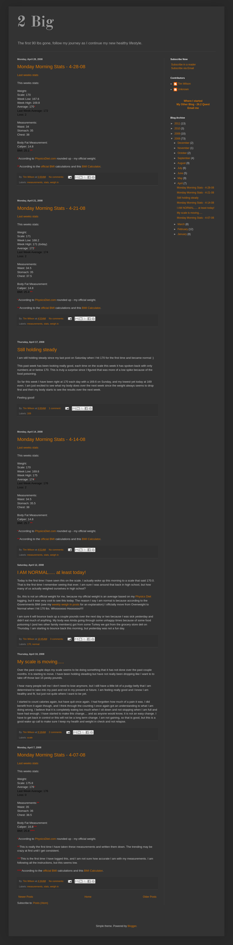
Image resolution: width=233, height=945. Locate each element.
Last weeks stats (27, 75)
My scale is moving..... (40, 661)
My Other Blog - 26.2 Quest (192, 104)
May (180, 178)
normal (35, 644)
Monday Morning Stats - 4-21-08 (51, 208)
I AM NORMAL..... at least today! (51, 572)
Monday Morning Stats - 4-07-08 (51, 755)
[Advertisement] (87, 192)
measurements (35, 182)
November (184, 148)
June (181, 173)
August (182, 163)
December (184, 142)
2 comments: (56, 732)
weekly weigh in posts (66, 604)
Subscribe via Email (182, 68)
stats (46, 182)
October (182, 153)
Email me (193, 108)
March (182, 224)
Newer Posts (25, 896)
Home (88, 896)
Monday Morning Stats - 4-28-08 (51, 66)
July (180, 168)
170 (29, 644)
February (183, 229)
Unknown (183, 89)
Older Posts (149, 896)
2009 (178, 133)
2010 (178, 128)
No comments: (57, 177)
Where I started (193, 100)
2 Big (35, 22)
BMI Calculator (91, 166)
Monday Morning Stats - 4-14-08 (51, 439)
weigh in (54, 182)
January (182, 234)
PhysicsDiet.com (45, 158)
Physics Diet (143, 596)
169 (29, 413)
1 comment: (55, 408)
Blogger (132, 926)
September (184, 158)
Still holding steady (37, 349)
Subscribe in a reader (183, 64)
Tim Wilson (184, 83)
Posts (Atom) (40, 903)
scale (30, 737)
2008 (178, 138)
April (180, 183)
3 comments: (57, 639)
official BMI (48, 166)
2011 (178, 123)
